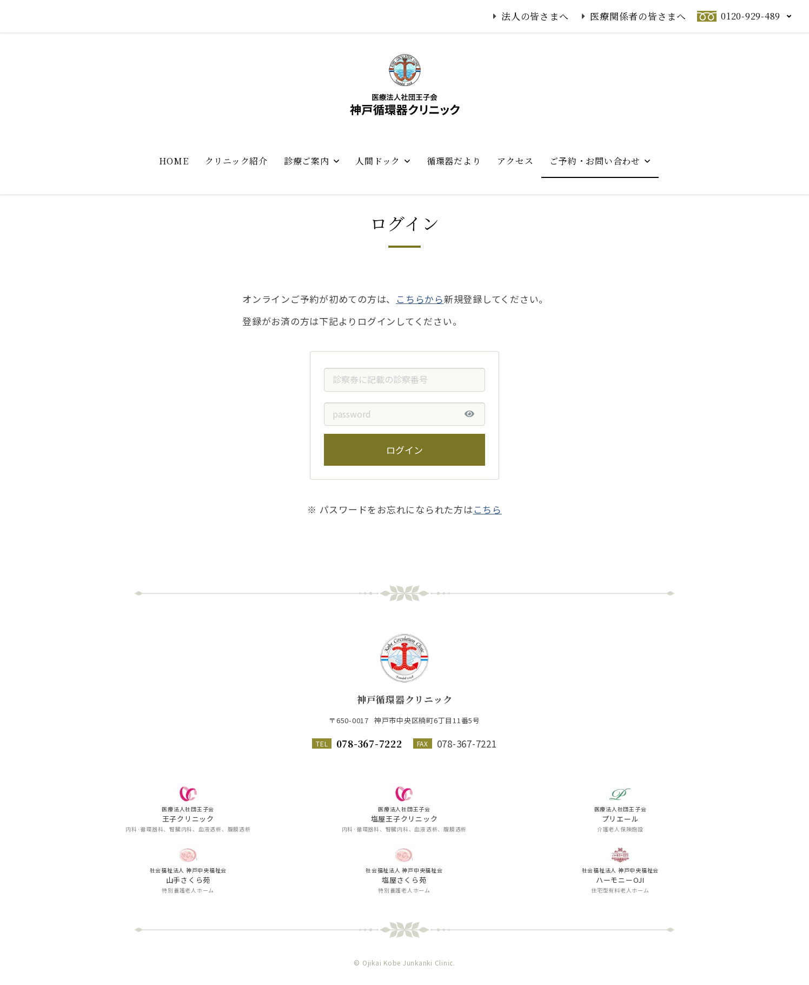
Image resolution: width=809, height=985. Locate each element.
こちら (487, 533)
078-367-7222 (369, 743)
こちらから (420, 322)
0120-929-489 (750, 16)
